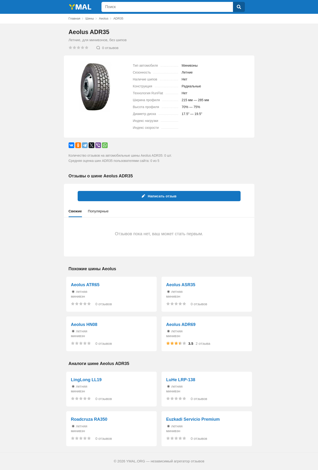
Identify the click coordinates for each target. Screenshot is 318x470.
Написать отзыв (159, 196)
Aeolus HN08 (84, 324)
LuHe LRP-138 (180, 379)
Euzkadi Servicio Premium (193, 419)
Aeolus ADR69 (181, 324)
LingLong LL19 (86, 379)
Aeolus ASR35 (180, 284)
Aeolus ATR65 (85, 284)
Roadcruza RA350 (89, 419)
